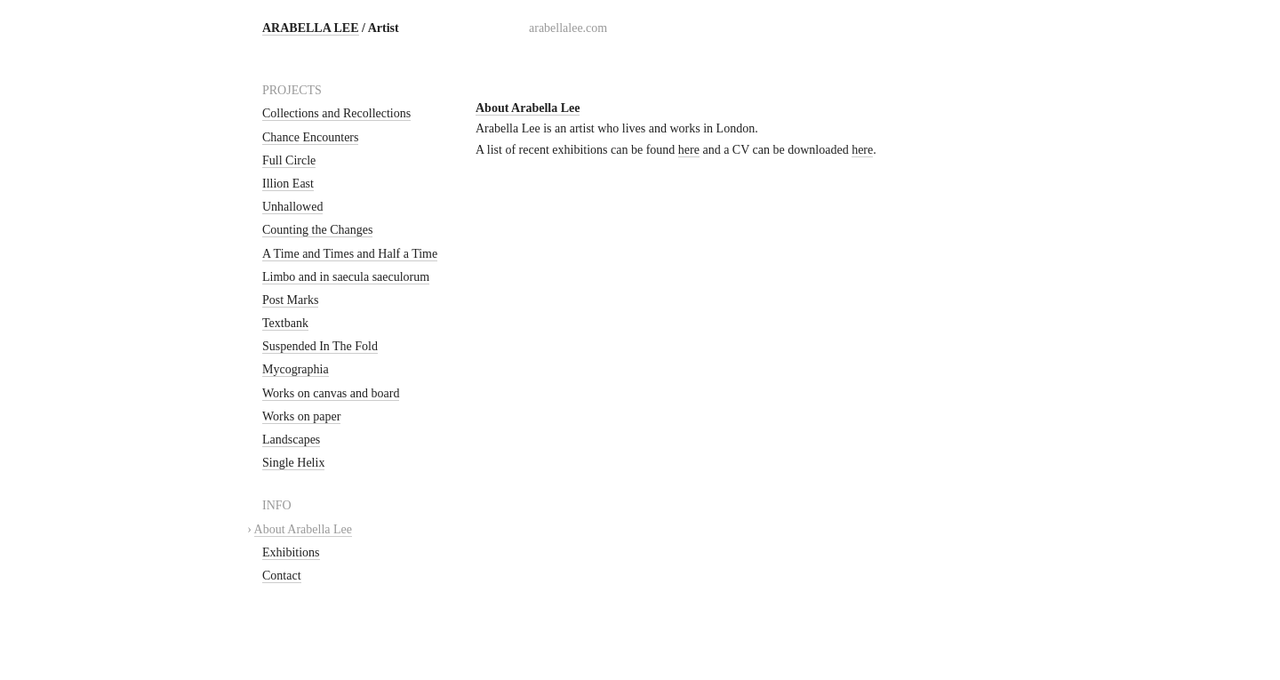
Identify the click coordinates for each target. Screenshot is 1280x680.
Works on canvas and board (330, 393)
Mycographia (295, 369)
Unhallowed (292, 206)
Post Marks (290, 300)
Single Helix (293, 462)
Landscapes (291, 439)
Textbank (285, 323)
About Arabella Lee (303, 529)
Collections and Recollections (336, 113)
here (689, 149)
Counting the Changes (317, 229)
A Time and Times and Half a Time (349, 253)
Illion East (288, 183)
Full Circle (289, 160)
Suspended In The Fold (320, 346)
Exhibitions (291, 552)
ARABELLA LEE (310, 28)
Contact (281, 575)
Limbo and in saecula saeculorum (345, 277)
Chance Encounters (310, 137)
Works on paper (301, 416)
